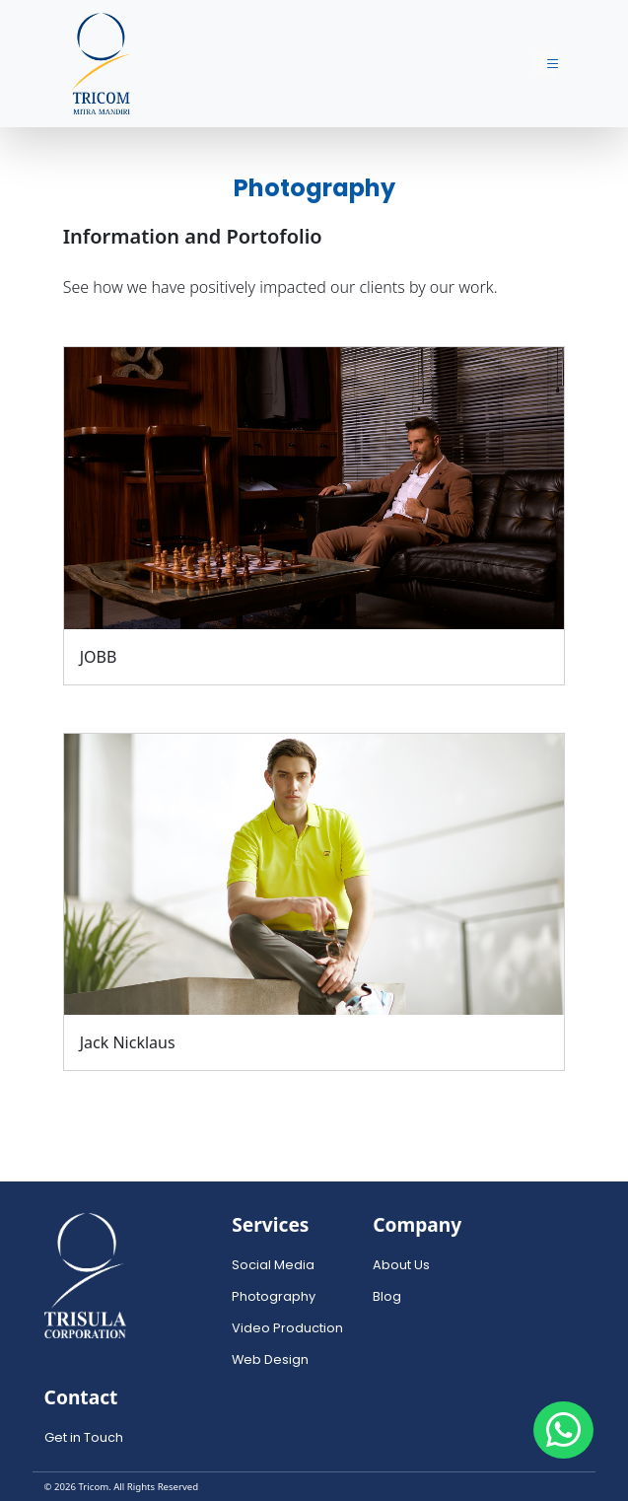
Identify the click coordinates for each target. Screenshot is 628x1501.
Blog (387, 1296)
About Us (401, 1264)
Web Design (270, 1359)
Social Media (273, 1264)
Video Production (287, 1328)
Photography (273, 1296)
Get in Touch (83, 1437)
